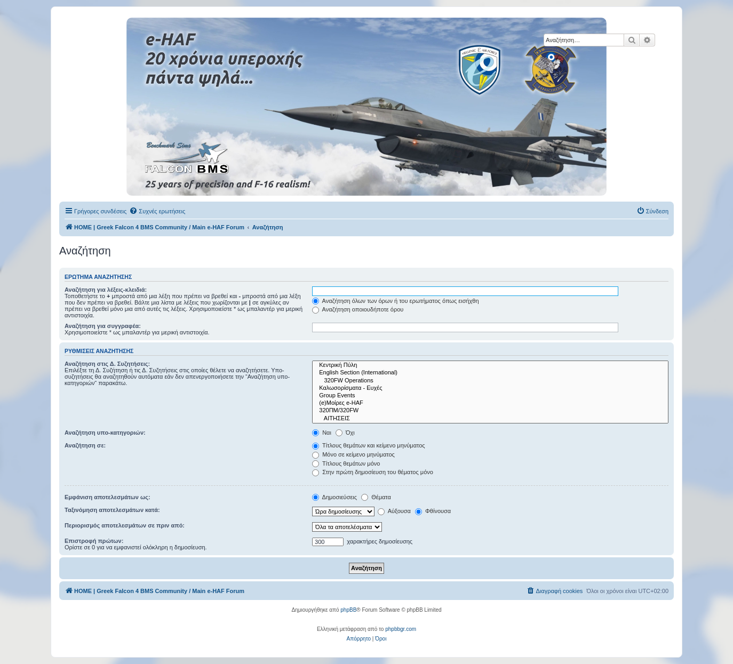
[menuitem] (157, 211)
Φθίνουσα (433, 511)
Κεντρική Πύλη (490, 365)
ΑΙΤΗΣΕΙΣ (490, 418)
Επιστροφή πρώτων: (94, 541)
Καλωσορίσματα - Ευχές (490, 388)
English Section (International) (490, 373)
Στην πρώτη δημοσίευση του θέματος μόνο (372, 472)
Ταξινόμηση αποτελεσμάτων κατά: (112, 510)
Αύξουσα (394, 511)
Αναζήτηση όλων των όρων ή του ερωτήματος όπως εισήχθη (395, 301)
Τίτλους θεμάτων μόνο (346, 463)
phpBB (348, 610)
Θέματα (376, 497)
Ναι (321, 432)
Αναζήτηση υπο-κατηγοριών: (105, 432)
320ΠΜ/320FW (490, 410)
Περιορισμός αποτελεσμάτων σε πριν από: (125, 525)
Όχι (345, 432)
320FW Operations (490, 381)
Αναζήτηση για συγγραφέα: (103, 326)
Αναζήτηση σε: (85, 445)
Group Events (490, 395)
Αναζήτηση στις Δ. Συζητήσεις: (107, 364)
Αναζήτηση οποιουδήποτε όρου (357, 309)
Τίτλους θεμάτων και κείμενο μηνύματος (368, 445)
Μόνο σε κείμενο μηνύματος (353, 454)
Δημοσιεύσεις (334, 497)
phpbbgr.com (400, 629)
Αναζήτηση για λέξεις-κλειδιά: (106, 289)
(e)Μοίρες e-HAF (490, 403)
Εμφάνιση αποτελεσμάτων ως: (107, 497)
